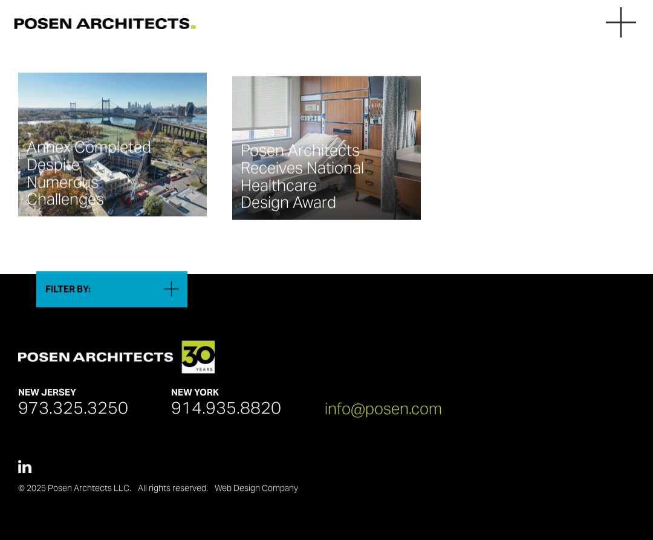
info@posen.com (383, 411)
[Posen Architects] (101, 23)
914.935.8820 (226, 411)
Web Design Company (256, 491)
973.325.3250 (73, 411)
